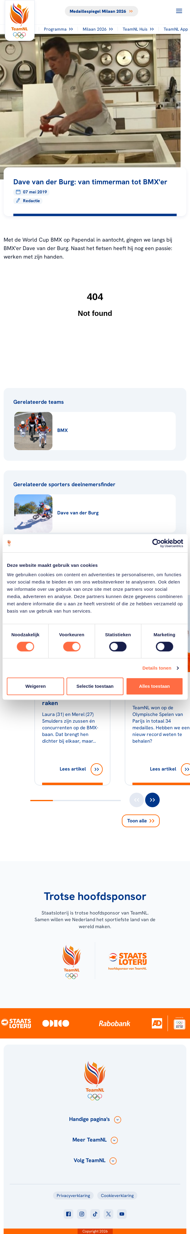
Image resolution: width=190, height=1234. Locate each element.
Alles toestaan (154, 686)
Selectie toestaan (95, 686)
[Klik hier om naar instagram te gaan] (82, 1214)
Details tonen (156, 668)
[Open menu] (179, 11)
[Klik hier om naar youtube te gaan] (122, 1214)
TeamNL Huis (138, 29)
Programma (58, 29)
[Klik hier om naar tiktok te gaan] (95, 1214)
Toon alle (140, 821)
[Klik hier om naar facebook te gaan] (68, 1214)
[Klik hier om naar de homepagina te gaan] (19, 20)
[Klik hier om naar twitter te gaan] (108, 1214)
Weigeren (35, 686)
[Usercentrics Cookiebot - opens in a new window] (156, 543)
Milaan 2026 (98, 29)
